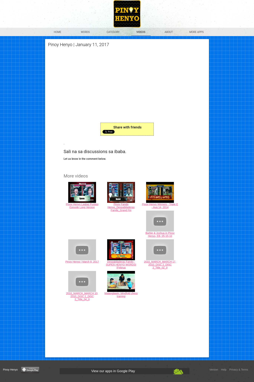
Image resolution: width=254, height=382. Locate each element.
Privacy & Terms (238, 369)
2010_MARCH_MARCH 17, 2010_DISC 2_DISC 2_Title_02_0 (160, 264)
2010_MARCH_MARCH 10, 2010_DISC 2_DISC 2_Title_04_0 (82, 296)
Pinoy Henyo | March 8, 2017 (82, 261)
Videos (141, 32)
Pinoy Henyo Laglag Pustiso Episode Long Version (82, 206)
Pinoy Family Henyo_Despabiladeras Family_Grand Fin (121, 207)
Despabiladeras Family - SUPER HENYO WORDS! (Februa (121, 264)
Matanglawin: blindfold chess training (121, 295)
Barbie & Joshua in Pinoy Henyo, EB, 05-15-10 (160, 234)
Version (214, 369)
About (169, 32)
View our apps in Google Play (113, 371)
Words (85, 32)
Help (223, 369)
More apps (196, 32)
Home (57, 32)
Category (113, 32)
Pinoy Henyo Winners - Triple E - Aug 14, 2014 (160, 206)
